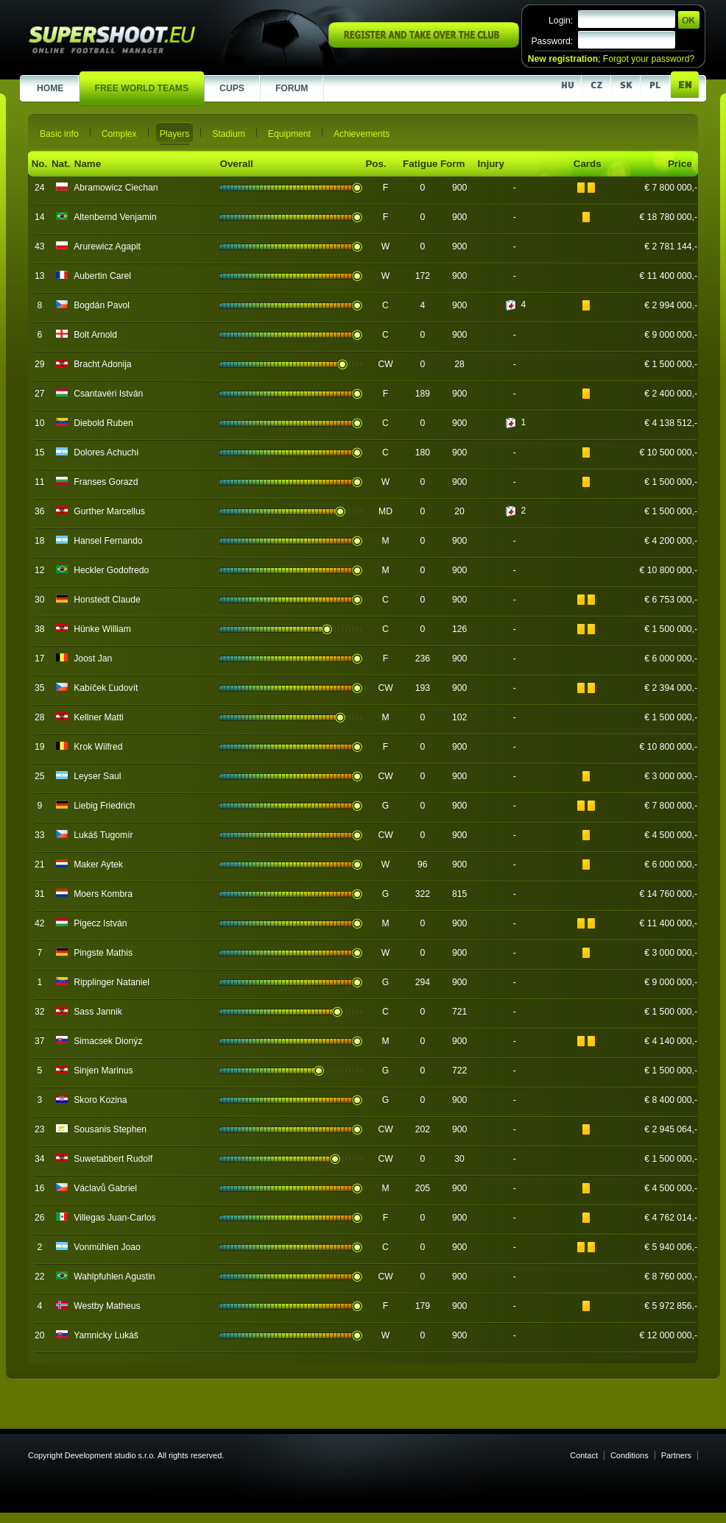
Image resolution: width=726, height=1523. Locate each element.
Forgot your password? (648, 59)
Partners (676, 1455)
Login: (561, 20)
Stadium (228, 134)
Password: (552, 41)
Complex (119, 134)
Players (175, 134)
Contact (584, 1455)
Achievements (362, 134)
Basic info (59, 134)
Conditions (629, 1455)
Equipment (289, 134)
